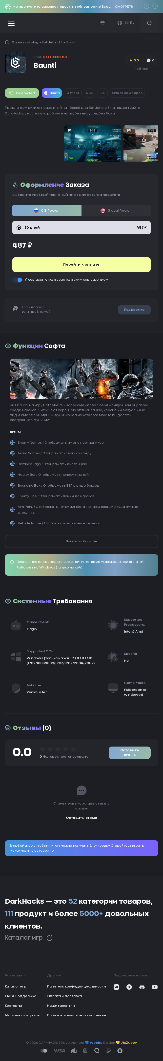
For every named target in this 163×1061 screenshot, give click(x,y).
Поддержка (134, 309)
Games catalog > (27, 42)
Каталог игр (29, 938)
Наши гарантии (61, 1005)
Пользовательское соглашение (76, 1015)
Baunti (71, 42)
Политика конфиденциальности (76, 986)
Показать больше (81, 541)
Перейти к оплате (81, 264)
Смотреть (124, 6)
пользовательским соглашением (78, 279)
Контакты (13, 1005)
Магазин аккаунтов (22, 1015)
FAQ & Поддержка (20, 996)
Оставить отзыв (129, 753)
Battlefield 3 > (54, 42)
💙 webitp (93, 1042)
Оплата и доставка (64, 996)
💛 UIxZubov (126, 1042)
